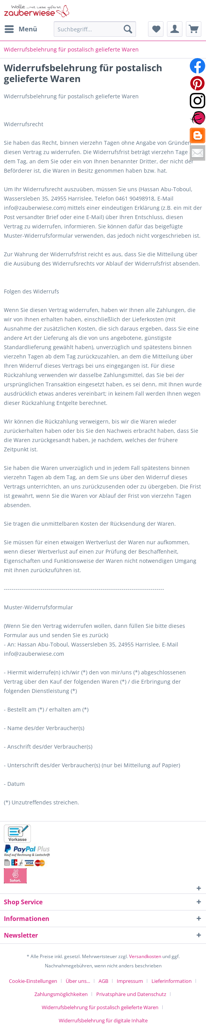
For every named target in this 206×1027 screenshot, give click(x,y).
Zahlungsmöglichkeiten (61, 994)
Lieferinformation (172, 980)
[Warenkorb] (193, 29)
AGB (103, 980)
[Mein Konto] (174, 29)
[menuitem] (20, 29)
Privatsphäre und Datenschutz (131, 994)
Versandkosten (145, 956)
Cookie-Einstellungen (33, 980)
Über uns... (78, 980)
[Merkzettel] (155, 29)
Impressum (130, 980)
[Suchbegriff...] (95, 29)
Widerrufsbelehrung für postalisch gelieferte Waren (100, 1007)
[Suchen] (128, 29)
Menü (21, 28)
